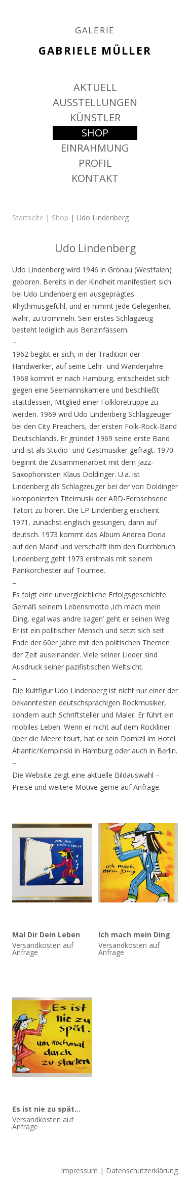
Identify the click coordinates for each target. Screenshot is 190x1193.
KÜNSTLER (95, 117)
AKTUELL (95, 87)
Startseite (28, 217)
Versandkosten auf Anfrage (42, 948)
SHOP (95, 132)
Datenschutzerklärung (142, 1170)
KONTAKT (95, 178)
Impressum (79, 1170)
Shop (60, 217)
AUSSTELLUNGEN (95, 102)
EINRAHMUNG (95, 148)
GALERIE (95, 30)
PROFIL (95, 163)
